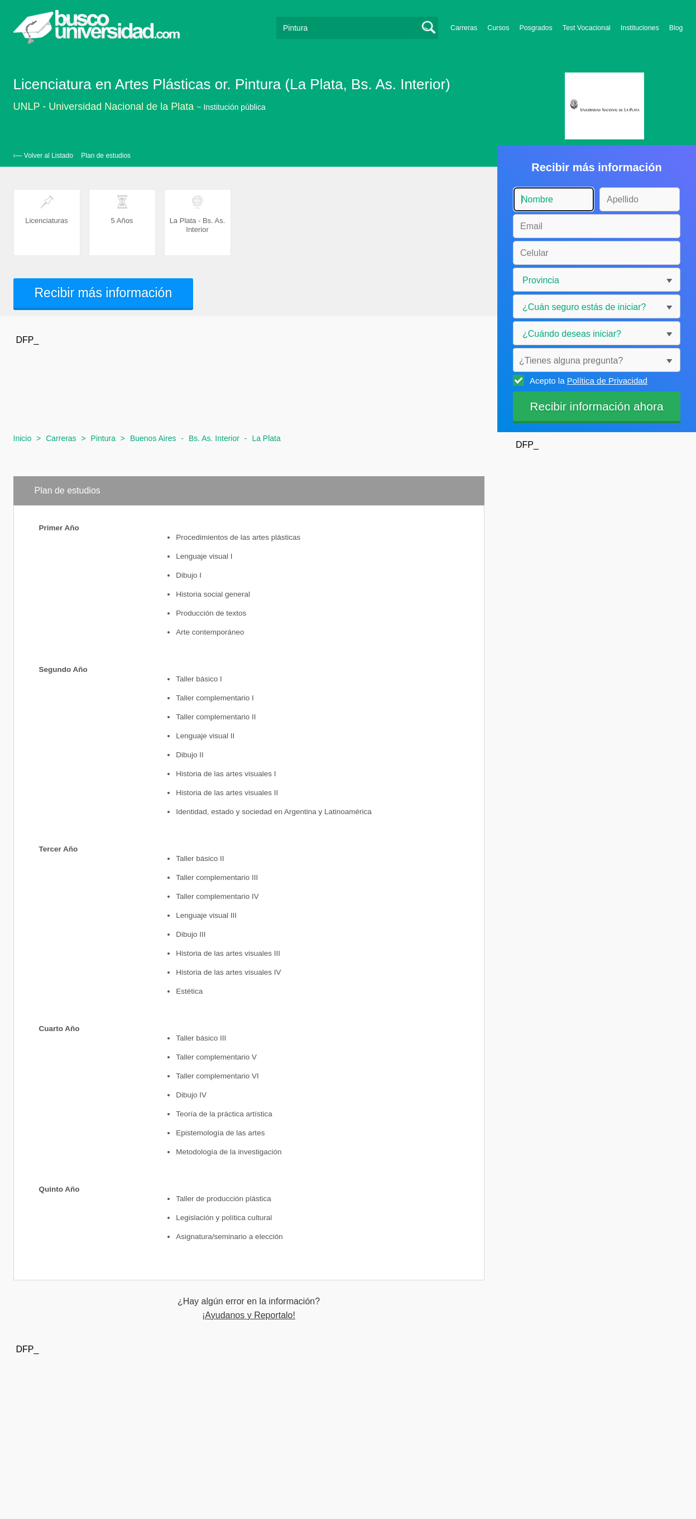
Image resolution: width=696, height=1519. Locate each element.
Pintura (103, 438)
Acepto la (587, 380)
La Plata (266, 438)
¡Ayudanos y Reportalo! (248, 1315)
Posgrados (535, 28)
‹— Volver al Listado (43, 155)
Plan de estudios (106, 155)
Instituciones (640, 28)
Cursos (498, 28)
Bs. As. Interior (214, 438)
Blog (676, 28)
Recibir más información (103, 293)
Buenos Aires (153, 438)
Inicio (22, 438)
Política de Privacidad (607, 380)
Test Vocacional (587, 28)
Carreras (463, 28)
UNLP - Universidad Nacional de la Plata (103, 106)
